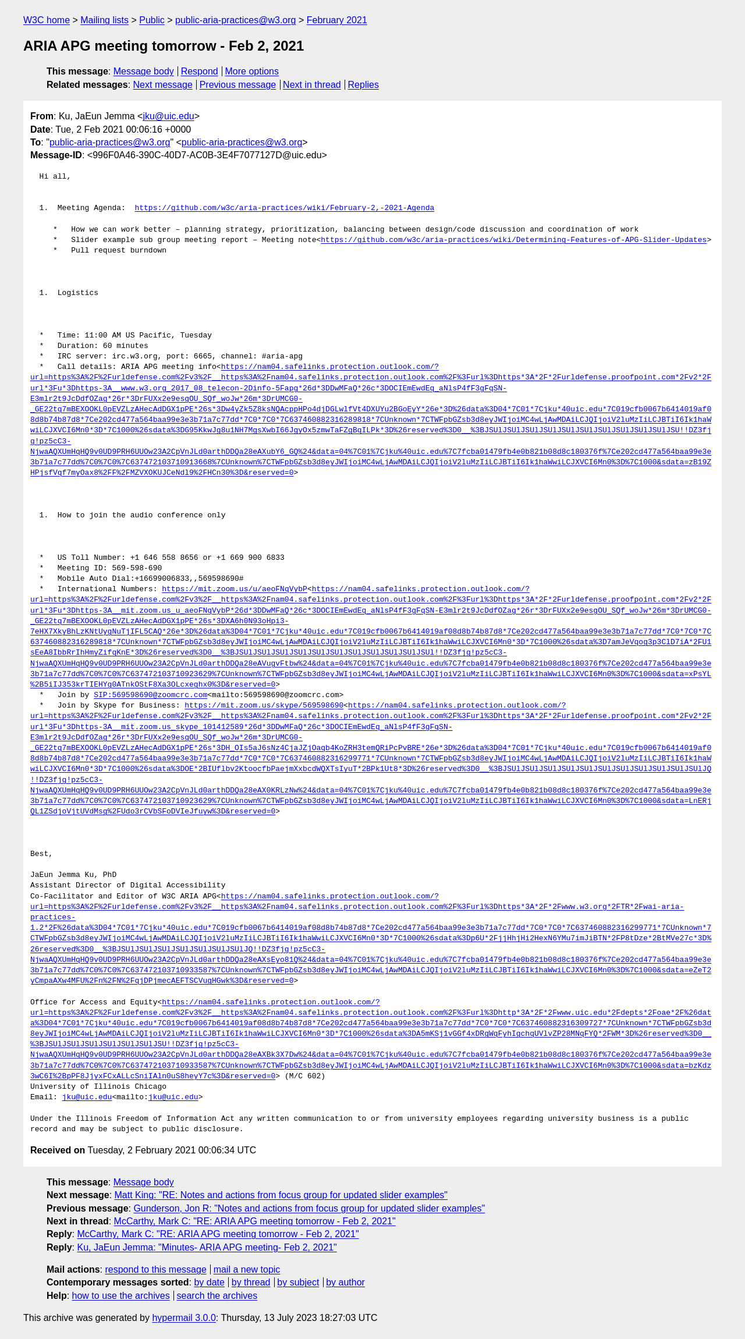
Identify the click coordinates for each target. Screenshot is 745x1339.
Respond (199, 71)
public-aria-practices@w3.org (235, 20)
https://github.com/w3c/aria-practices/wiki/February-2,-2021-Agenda (284, 208)
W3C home (46, 20)
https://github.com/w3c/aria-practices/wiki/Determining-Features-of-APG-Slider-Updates (514, 240)
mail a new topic (247, 1269)
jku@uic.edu (168, 116)
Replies (363, 85)
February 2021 (337, 20)
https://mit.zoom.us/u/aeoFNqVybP (234, 589)
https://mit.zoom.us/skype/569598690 (264, 706)
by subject (298, 1282)
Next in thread (312, 85)
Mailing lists (104, 20)
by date (209, 1282)
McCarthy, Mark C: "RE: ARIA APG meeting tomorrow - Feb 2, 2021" (255, 1221)
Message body (143, 71)
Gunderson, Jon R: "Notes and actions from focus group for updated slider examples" (309, 1208)
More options (252, 71)
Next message (163, 85)
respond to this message (155, 1269)
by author (345, 1282)
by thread (251, 1282)
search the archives (217, 1296)
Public (152, 20)
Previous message (238, 85)
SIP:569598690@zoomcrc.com (150, 695)
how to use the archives (121, 1296)
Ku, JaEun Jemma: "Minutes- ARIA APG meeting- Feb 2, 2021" (206, 1247)
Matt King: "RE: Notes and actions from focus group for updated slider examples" (281, 1195)
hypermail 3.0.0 (183, 1318)
